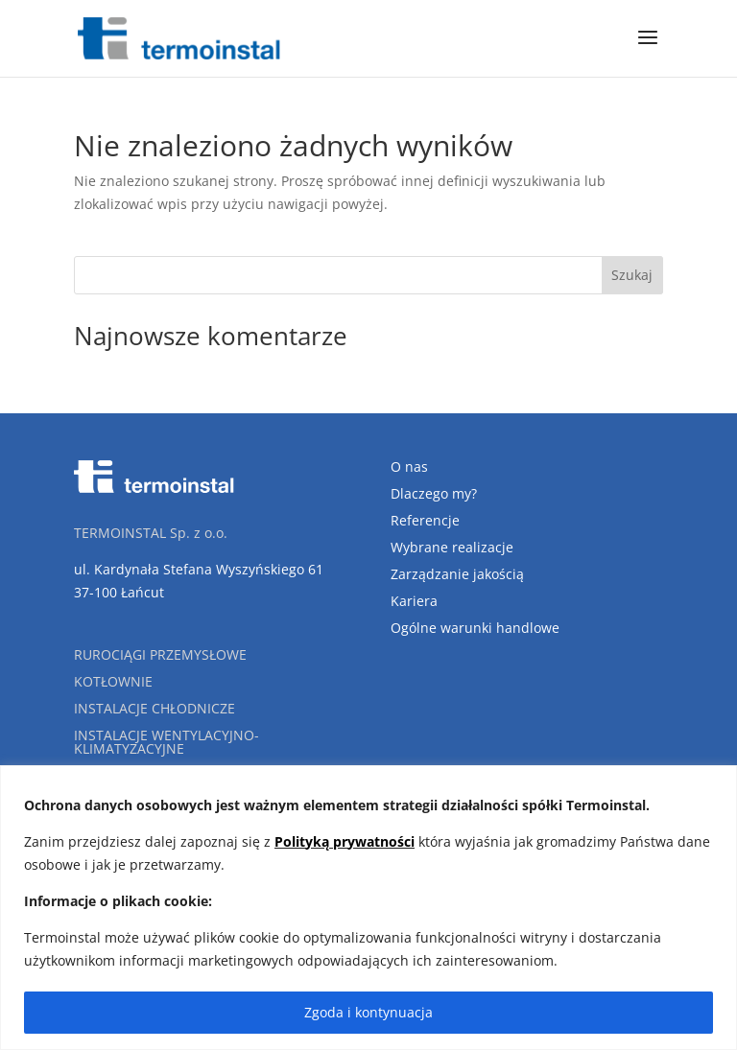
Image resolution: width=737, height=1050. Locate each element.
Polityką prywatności (344, 841)
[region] (368, 907)
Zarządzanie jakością (457, 574)
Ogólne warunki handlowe (475, 627)
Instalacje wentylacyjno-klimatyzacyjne (166, 742)
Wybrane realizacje (452, 547)
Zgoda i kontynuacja (368, 1012)
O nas (409, 466)
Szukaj (632, 275)
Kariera (414, 601)
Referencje (425, 520)
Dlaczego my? (434, 493)
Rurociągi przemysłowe (160, 654)
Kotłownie (113, 681)
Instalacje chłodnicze (154, 708)
